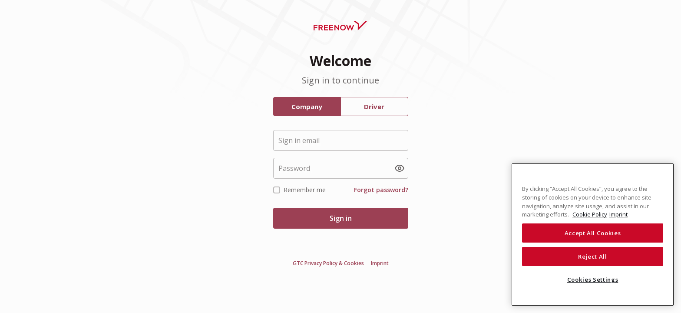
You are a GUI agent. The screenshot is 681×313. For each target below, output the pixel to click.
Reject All (592, 256)
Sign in (341, 218)
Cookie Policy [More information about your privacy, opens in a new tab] (589, 214)
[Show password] (399, 168)
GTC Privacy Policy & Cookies (328, 263)
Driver (374, 106)
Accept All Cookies (593, 233)
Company (306, 106)
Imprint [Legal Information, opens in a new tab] (618, 214)
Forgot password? (381, 190)
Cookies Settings (592, 279)
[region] (592, 234)
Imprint (380, 263)
